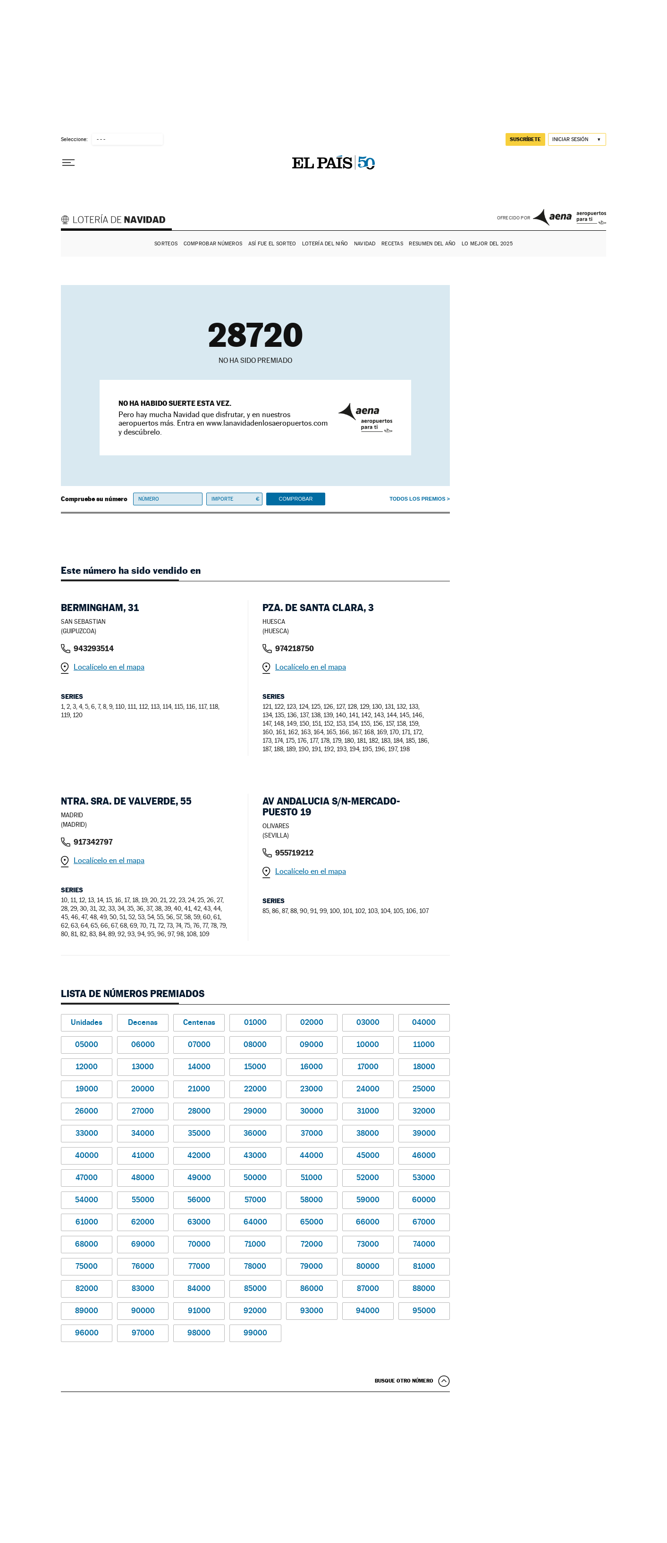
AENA (569, 217)
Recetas (392, 244)
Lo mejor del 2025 (487, 244)
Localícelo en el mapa (109, 666)
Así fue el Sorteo (272, 244)
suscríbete (525, 139)
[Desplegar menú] (68, 162)
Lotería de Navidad (117, 220)
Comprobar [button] (295, 499)
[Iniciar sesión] (577, 139)
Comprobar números (213, 244)
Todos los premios (417, 499)
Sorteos (165, 244)
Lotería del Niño (325, 244)
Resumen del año (432, 244)
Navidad (365, 244)
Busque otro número (404, 1380)
